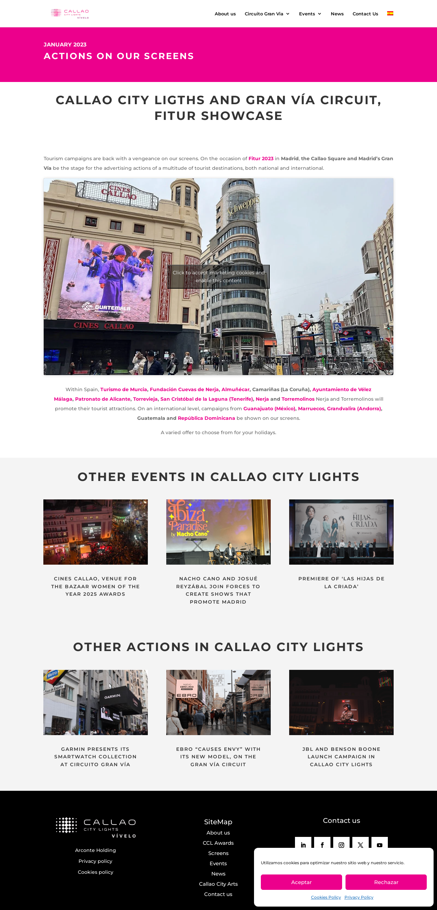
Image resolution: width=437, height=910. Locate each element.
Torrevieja (145, 399)
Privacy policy (95, 861)
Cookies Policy (326, 897)
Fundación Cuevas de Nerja (184, 389)
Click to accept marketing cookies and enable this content (219, 277)
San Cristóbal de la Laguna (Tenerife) (206, 399)
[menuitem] (390, 19)
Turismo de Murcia (123, 389)
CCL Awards (218, 843)
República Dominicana (206, 418)
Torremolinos (298, 399)
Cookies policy (95, 872)
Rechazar (386, 882)
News (337, 13)
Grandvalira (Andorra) (354, 408)
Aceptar (301, 882)
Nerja (262, 399)
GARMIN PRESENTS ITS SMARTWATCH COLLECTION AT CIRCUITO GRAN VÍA (95, 757)
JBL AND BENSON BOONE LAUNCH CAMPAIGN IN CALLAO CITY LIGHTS (341, 757)
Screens (218, 853)
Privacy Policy (358, 897)
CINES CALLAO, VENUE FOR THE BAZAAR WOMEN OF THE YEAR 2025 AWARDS (95, 586)
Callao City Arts (218, 884)
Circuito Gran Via (264, 13)
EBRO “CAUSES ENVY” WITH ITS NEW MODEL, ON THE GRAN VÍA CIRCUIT (218, 757)
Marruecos (311, 408)
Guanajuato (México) (269, 408)
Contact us (218, 894)
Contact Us (365, 13)
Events (307, 13)
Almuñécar (236, 389)
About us (225, 13)
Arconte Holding (95, 850)
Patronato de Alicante (102, 399)
